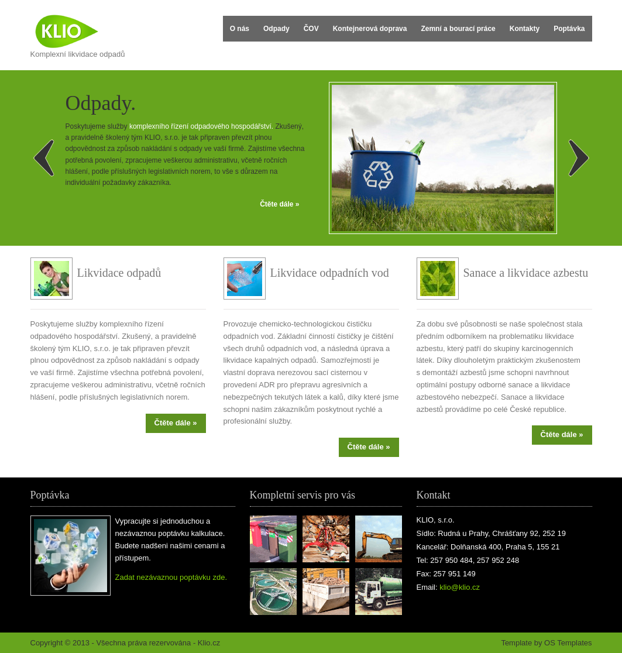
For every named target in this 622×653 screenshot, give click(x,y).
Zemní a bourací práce (458, 29)
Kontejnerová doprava (370, 29)
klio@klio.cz (459, 587)
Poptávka (569, 29)
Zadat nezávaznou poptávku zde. (171, 577)
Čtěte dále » (279, 204)
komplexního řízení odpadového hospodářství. (201, 126)
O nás (239, 29)
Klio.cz (209, 642)
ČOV (311, 29)
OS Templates (568, 642)
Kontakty (524, 29)
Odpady (276, 29)
